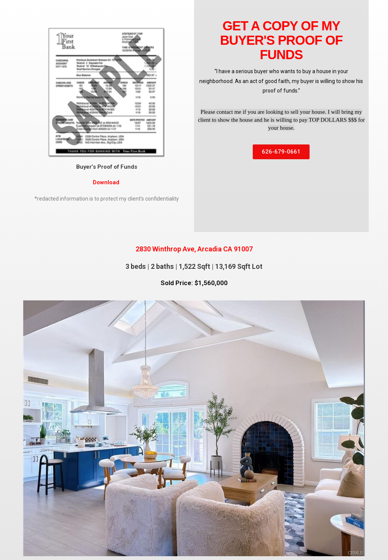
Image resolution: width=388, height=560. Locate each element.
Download (107, 182)
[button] (281, 151)
